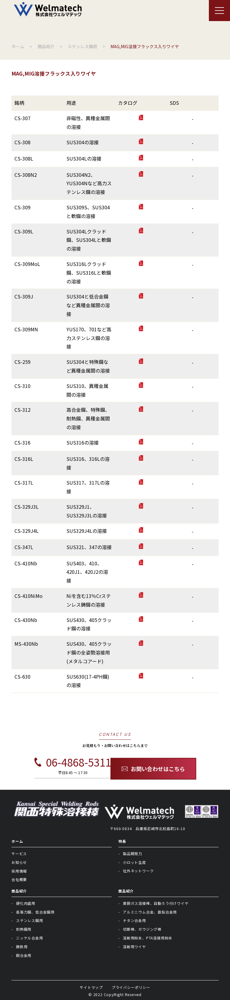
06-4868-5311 (72, 762)
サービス (19, 853)
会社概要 (19, 879)
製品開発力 (132, 853)
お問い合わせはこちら (153, 769)
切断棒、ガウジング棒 (142, 929)
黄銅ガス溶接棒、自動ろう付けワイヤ (156, 903)
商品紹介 (19, 890)
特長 (122, 841)
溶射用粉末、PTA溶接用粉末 (147, 937)
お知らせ (19, 862)
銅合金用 (23, 955)
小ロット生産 (134, 862)
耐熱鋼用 (23, 929)
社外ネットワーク (138, 870)
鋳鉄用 (21, 946)
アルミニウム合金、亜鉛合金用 (150, 911)
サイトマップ (91, 987)
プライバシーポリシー (131, 987)
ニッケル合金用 (29, 937)
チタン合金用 (134, 920)
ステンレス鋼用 (29, 920)
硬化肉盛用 (25, 903)
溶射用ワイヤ (134, 946)
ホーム (17, 841)
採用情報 (19, 870)
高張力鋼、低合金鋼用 (35, 911)
